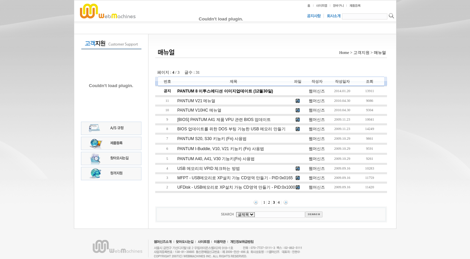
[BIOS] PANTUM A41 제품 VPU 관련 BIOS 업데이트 (224, 119)
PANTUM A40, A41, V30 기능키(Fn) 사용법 (216, 158)
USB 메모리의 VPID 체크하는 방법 (208, 168)
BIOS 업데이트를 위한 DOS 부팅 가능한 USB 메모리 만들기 (231, 129)
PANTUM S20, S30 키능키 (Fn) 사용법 (212, 138)
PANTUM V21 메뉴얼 (196, 101)
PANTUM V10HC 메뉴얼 (199, 110)
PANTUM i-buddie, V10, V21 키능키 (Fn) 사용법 (220, 148)
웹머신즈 (317, 91)
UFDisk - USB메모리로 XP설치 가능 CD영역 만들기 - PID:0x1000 (236, 187)
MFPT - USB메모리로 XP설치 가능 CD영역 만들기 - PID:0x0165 (235, 178)
